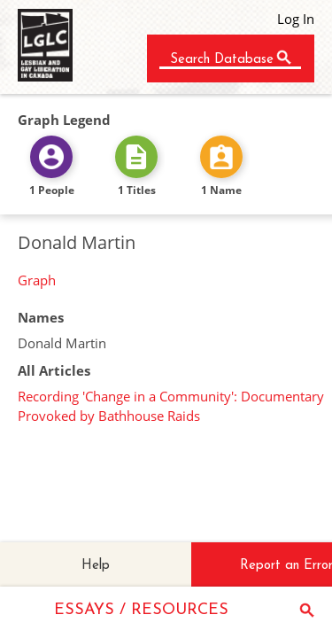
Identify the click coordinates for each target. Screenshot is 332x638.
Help (95, 565)
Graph (37, 280)
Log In (295, 19)
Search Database (222, 59)
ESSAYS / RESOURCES (141, 610)
